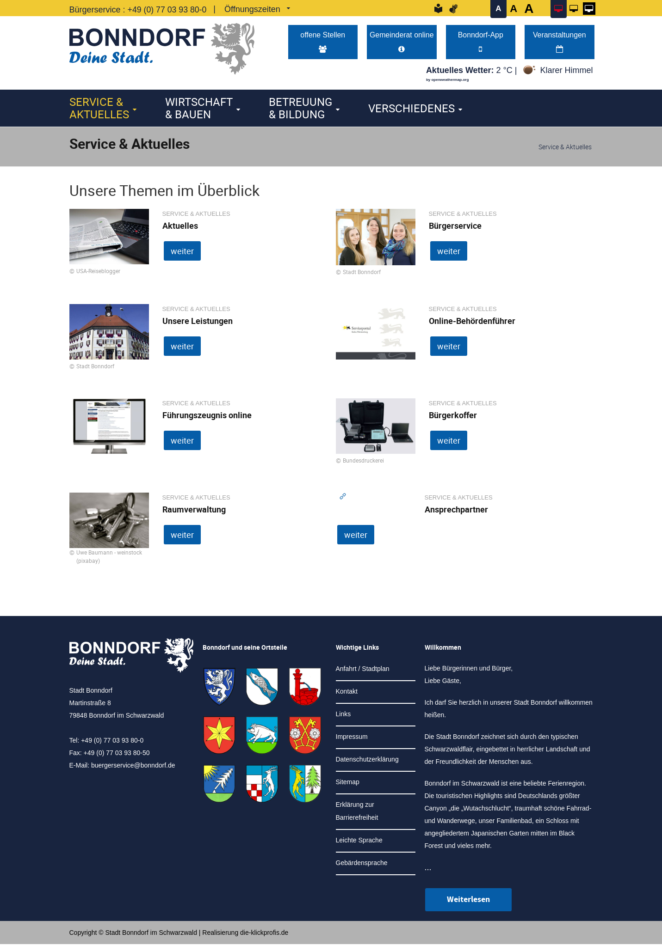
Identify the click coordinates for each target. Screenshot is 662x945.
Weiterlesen (468, 900)
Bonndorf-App (481, 42)
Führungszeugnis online (207, 415)
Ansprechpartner (456, 510)
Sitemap (347, 782)
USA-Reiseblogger (98, 271)
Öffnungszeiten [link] (254, 9)
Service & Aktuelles (99, 108)
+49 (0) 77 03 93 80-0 (168, 9)
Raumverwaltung (194, 510)
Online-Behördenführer (472, 321)
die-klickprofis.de (264, 933)
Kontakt (347, 692)
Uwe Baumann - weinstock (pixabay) (109, 557)
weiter (182, 251)
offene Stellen (323, 42)
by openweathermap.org (447, 81)
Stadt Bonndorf (362, 272)
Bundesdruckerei (363, 461)
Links (343, 715)
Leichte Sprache (359, 841)
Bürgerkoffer (453, 415)
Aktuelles (180, 226)
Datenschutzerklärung (367, 760)
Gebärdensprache (362, 863)
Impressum (352, 737)
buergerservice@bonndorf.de (133, 766)
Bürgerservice (455, 226)
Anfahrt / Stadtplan (363, 669)
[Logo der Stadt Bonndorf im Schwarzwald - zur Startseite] (161, 46)
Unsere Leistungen (197, 321)
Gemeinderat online (401, 42)
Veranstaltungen (559, 42)
